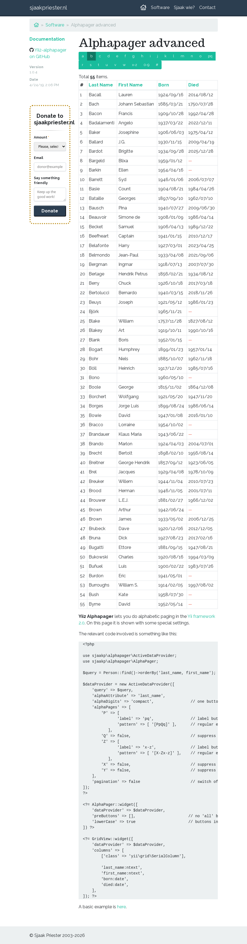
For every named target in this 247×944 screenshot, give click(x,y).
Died (193, 85)
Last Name (101, 85)
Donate (49, 211)
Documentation (47, 39)
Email (38, 158)
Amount (40, 137)
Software (160, 7)
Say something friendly (46, 180)
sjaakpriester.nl (48, 7)
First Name (130, 85)
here (121, 906)
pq (210, 56)
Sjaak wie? (184, 7)
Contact (207, 7)
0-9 (146, 65)
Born (163, 85)
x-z (134, 65)
